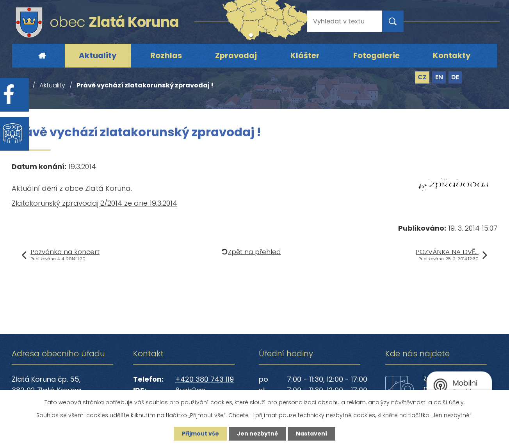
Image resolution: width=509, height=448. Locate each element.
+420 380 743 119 (204, 379)
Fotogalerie (376, 55)
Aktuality (98, 55)
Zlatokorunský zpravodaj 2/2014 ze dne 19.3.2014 (94, 203)
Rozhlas (166, 55)
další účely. (449, 402)
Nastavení (311, 433)
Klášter (305, 55)
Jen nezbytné (257, 433)
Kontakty (452, 55)
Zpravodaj (236, 55)
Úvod (41, 56)
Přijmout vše (200, 433)
